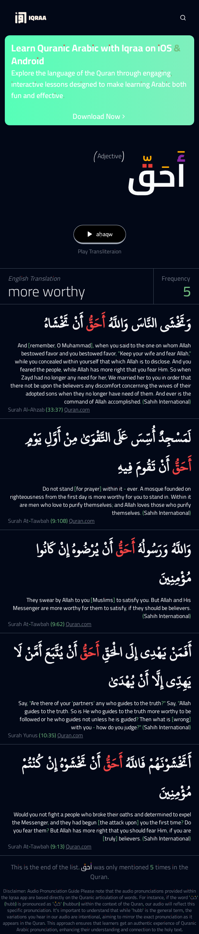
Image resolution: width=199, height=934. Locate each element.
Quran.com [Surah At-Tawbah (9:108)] (82, 521)
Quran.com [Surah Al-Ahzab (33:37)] (77, 409)
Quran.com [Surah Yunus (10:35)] (70, 735)
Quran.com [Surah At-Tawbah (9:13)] (78, 846)
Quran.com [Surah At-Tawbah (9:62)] (78, 624)
